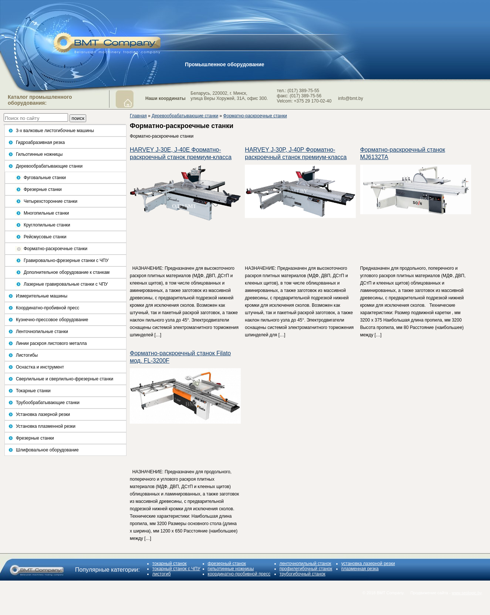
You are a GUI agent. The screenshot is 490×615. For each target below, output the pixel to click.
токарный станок (169, 563)
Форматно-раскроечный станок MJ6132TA (402, 153)
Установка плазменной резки (45, 426)
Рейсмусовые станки (45, 236)
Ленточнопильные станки (42, 331)
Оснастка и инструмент (40, 367)
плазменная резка (360, 568)
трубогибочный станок (302, 574)
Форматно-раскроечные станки (55, 248)
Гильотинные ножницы (39, 154)
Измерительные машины (41, 296)
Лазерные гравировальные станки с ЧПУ (66, 284)
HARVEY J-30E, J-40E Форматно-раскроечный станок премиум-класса (181, 153)
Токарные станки (33, 390)
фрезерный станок (227, 563)
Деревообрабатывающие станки (49, 166)
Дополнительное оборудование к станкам (66, 272)
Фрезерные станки (43, 189)
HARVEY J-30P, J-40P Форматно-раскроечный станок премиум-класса (296, 153)
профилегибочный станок (306, 568)
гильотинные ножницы (231, 568)
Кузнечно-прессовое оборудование (52, 319)
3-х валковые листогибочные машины (55, 130)
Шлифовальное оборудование (47, 450)
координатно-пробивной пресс (239, 574)
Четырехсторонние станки (50, 201)
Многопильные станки (46, 213)
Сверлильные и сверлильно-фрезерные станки (64, 379)
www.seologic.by (466, 593)
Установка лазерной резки (43, 414)
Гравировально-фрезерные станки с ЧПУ (66, 260)
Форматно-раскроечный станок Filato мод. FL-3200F (180, 357)
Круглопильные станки (47, 225)
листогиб (161, 574)
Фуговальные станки (45, 177)
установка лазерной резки (368, 563)
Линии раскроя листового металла (51, 343)
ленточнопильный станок (305, 563)
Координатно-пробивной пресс (47, 307)
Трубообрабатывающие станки (48, 402)
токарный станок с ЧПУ (176, 568)
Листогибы (27, 355)
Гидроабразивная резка (40, 142)
